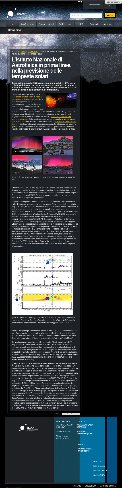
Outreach (94, 24)
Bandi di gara (99, 466)
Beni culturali (14, 30)
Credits (77, 486)
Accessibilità (90, 486)
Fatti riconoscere (113, 2)
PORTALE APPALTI (100, 471)
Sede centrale (65, 24)
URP (81, 24)
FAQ (108, 5)
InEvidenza (76, 414)
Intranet (107, 24)
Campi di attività (46, 24)
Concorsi (97, 462)
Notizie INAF (33, 52)
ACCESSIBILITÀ (99, 475)
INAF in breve (27, 24)
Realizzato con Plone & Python (13, 487)
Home (12, 24)
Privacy (81, 444)
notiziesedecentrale (67, 414)
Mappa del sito (95, 5)
